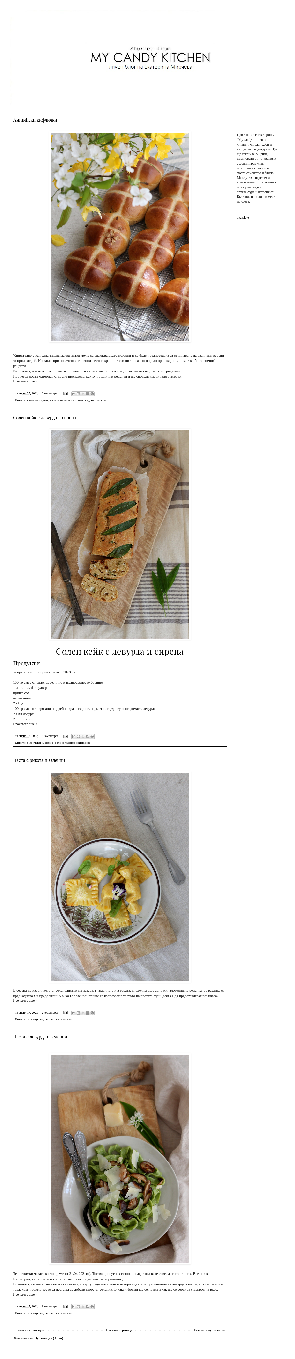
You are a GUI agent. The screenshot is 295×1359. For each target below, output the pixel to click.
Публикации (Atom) (49, 1338)
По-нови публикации (29, 1330)
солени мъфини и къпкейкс (72, 742)
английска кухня (37, 400)
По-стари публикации (209, 1330)
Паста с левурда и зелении (40, 1036)
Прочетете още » (25, 381)
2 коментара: (50, 1012)
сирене (49, 742)
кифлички (56, 400)
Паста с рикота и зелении (39, 760)
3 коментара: (50, 393)
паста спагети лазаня (58, 1019)
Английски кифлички (35, 120)
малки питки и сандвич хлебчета (85, 400)
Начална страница (119, 1330)
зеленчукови (35, 742)
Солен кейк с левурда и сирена (44, 417)
